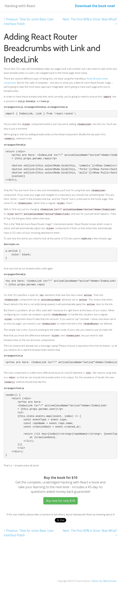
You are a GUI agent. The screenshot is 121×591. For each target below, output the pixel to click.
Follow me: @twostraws (104, 580)
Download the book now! (95, 6)
